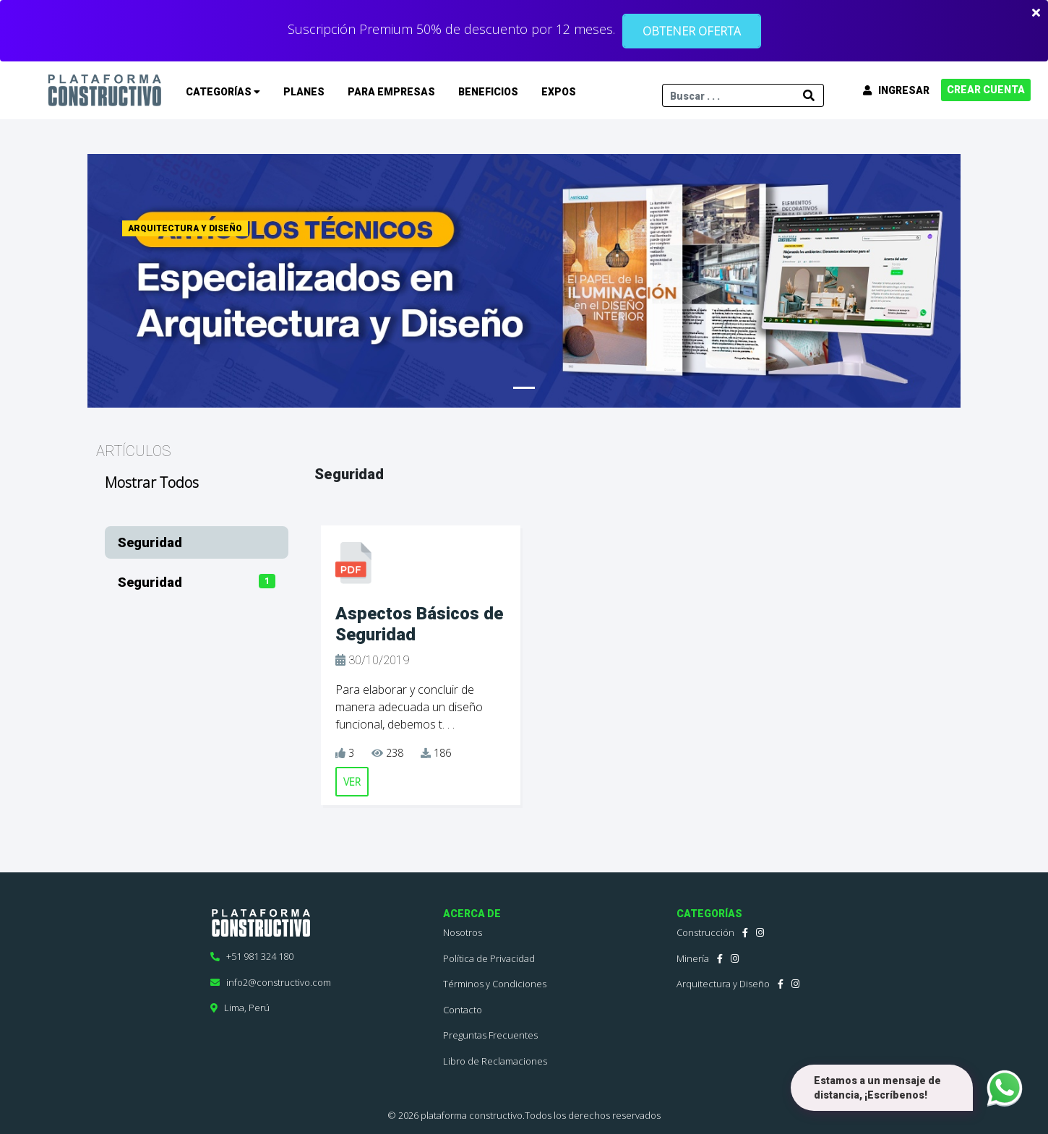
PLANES (304, 92)
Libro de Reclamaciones (495, 1061)
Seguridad (150, 542)
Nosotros (462, 932)
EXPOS (558, 92)
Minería (693, 958)
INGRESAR (896, 90)
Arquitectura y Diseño (723, 983)
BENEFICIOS (488, 92)
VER (352, 782)
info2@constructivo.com (270, 982)
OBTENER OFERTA (692, 31)
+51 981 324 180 (251, 956)
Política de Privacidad (489, 958)
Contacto (462, 1009)
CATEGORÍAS (223, 92)
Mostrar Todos (152, 482)
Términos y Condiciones (494, 983)
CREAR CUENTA (986, 89)
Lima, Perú (240, 1007)
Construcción (705, 932)
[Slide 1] (524, 387)
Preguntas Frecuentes (490, 1034)
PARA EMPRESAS (391, 92)
